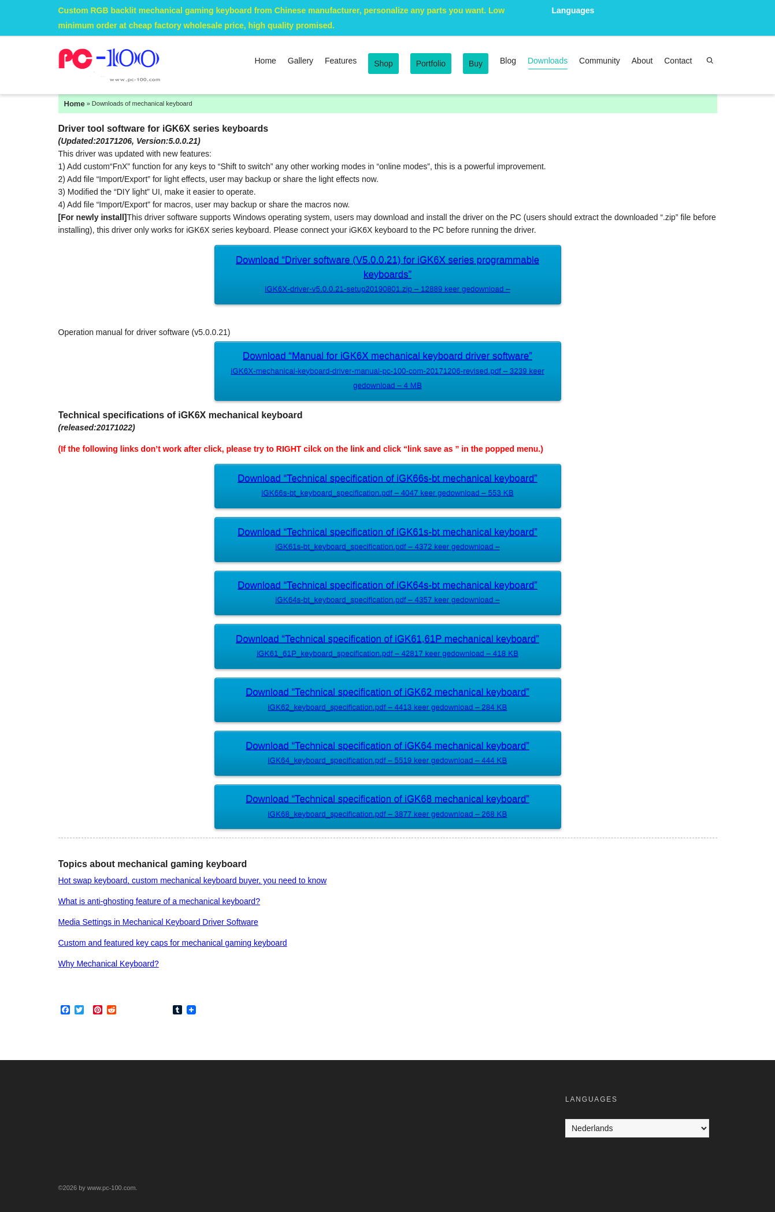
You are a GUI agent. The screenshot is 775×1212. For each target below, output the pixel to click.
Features (341, 60)
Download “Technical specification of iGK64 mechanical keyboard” (387, 754)
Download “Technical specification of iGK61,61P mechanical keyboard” (387, 647)
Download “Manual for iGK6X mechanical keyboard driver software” (387, 372)
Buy (476, 63)
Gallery (300, 60)
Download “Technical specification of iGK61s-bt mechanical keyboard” (387, 540)
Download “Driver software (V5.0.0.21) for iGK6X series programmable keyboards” (387, 276)
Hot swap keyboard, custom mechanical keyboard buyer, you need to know (192, 880)
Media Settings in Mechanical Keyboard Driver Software (158, 922)
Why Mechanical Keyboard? (108, 963)
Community (599, 60)
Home (265, 60)
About (642, 60)
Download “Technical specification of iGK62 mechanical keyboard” (387, 700)
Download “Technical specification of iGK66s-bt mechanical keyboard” (387, 486)
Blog (508, 60)
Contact (678, 60)
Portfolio (431, 63)
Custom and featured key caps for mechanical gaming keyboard (172, 942)
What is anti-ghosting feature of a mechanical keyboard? (159, 901)
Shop (383, 63)
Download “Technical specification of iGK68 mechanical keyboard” (387, 807)
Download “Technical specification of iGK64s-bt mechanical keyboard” (387, 593)
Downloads (548, 62)
